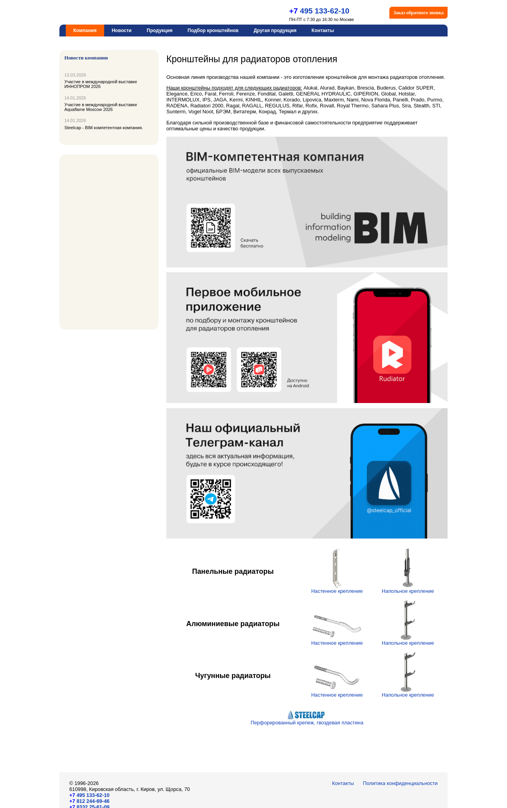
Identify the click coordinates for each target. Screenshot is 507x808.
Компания (85, 30)
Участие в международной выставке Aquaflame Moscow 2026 (101, 107)
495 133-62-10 (323, 11)
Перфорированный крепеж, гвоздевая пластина (307, 720)
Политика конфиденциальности (400, 783)
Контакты (323, 30)
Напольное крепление (408, 588)
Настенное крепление (337, 588)
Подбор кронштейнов (213, 30)
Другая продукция (275, 30)
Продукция (159, 30)
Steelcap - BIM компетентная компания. (104, 127)
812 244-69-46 (89, 801)
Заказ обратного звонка (418, 12)
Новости (122, 30)
